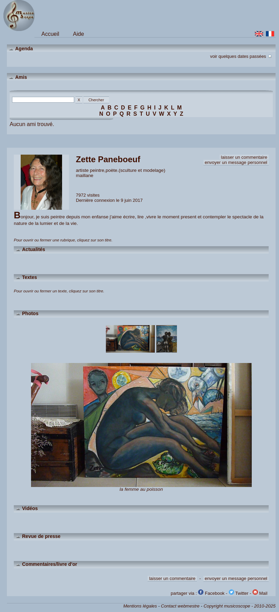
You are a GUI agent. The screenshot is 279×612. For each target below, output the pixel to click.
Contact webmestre (180, 606)
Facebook (211, 593)
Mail (259, 593)
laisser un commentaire (244, 157)
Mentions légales (140, 606)
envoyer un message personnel (236, 162)
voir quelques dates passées (241, 55)
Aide (78, 34)
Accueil (50, 34)
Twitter (239, 593)
